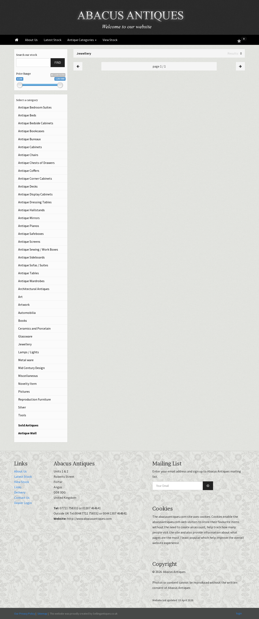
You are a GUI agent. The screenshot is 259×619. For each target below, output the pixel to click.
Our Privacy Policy (24, 613)
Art (20, 297)
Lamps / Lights (28, 352)
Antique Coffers (28, 171)
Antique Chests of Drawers (36, 163)
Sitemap (42, 613)
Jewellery (25, 344)
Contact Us (22, 498)
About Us (31, 40)
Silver (22, 407)
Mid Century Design (31, 368)
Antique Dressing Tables (35, 202)
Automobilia (27, 313)
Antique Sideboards (31, 257)
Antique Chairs (28, 155)
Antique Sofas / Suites (33, 265)
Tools (22, 415)
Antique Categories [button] (82, 40)
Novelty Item (27, 384)
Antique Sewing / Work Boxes (38, 249)
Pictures (24, 391)
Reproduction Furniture (34, 399)
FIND (57, 62)
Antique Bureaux (29, 139)
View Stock (110, 40)
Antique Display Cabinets (35, 194)
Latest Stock (52, 40)
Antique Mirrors (29, 218)
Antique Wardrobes (31, 281)
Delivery (19, 492)
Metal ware (26, 360)
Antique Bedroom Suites (35, 107)
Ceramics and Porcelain (34, 328)
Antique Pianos (28, 226)
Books (22, 320)
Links (17, 487)
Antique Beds (27, 115)
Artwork (24, 305)
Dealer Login (23, 503)
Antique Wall (27, 433)
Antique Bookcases (31, 131)
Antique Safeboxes (31, 234)
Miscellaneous (28, 376)
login (239, 613)
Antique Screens (29, 241)
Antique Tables (28, 273)
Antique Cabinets (30, 147)
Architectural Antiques (33, 289)
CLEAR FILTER (58, 75)
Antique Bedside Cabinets (35, 123)
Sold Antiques (28, 425)
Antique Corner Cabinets (35, 178)
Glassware (25, 336)
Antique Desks (28, 186)
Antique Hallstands (31, 210)
